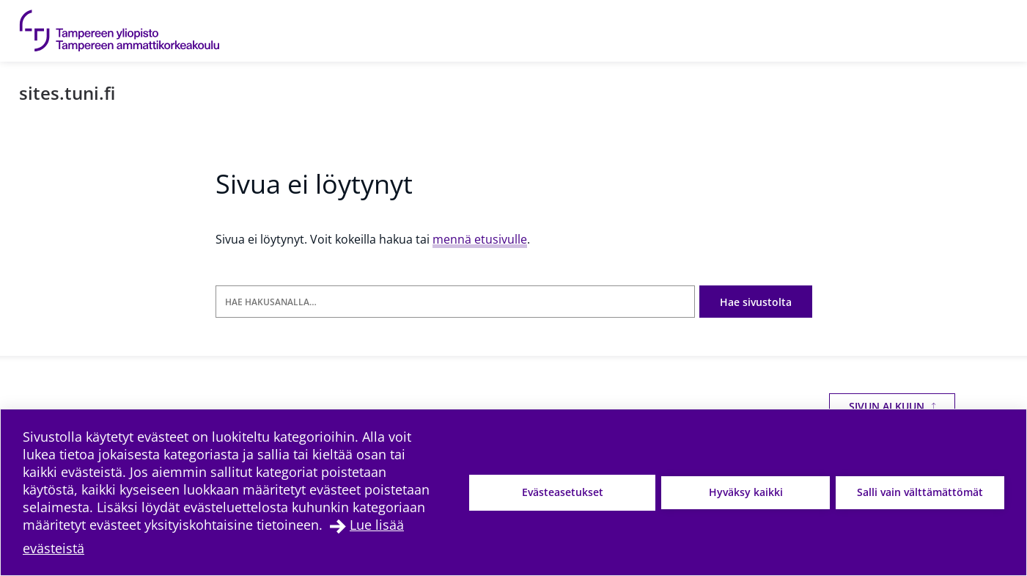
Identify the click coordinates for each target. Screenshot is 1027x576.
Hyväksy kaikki (746, 492)
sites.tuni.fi (67, 93)
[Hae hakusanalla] (455, 301)
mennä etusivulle (479, 239)
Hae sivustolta (756, 302)
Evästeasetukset (562, 492)
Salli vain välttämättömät (920, 492)
